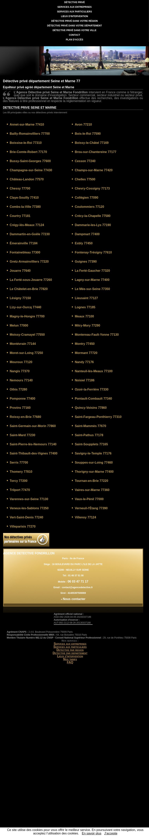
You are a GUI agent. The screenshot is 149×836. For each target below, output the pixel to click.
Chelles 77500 (85, 179)
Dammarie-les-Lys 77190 (93, 225)
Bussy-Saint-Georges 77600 (30, 161)
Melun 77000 (19, 325)
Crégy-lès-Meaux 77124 (27, 225)
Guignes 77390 (86, 261)
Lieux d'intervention (70, 656)
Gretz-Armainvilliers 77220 (29, 261)
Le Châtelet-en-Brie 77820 (29, 289)
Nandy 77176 (84, 362)
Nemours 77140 (21, 380)
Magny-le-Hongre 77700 (27, 316)
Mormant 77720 (86, 353)
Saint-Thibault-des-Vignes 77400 (33, 453)
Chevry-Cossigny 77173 (92, 188)
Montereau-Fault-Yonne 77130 (97, 334)
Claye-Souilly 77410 (24, 197)
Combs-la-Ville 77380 (25, 206)
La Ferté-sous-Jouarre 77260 (31, 279)
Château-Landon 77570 (27, 179)
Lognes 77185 (85, 307)
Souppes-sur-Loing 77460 (94, 462)
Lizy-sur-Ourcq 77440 (25, 307)
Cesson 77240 (85, 161)
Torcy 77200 (18, 480)
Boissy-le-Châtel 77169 (91, 142)
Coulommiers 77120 (89, 206)
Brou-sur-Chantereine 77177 (95, 152)
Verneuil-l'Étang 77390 (91, 508)
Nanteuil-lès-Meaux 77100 (94, 371)
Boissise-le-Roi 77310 (26, 142)
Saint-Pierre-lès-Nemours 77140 (33, 444)
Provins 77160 (20, 407)
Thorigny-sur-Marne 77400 (94, 471)
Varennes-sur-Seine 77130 (29, 499)
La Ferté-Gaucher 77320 (92, 270)
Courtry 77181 (20, 216)
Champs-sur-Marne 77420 (94, 170)
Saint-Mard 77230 (22, 435)
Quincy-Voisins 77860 (91, 407)
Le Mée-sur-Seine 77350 (92, 289)
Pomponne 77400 (22, 398)
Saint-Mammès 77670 (90, 426)
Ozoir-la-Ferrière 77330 (91, 389)
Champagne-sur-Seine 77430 (31, 170)
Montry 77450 (84, 343)
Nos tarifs (70, 659)
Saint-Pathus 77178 (89, 435)
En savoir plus (91, 833)
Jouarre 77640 (20, 270)
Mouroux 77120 (21, 362)
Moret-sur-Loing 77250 (26, 353)
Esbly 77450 (84, 243)
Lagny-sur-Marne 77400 (92, 279)
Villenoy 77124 (85, 517)
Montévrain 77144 (23, 343)
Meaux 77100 (84, 316)
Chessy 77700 (20, 188)
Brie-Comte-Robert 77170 (28, 152)
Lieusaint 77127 (86, 298)
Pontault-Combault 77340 (93, 398)
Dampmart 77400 (87, 234)
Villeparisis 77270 (23, 526)
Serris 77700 (19, 462)
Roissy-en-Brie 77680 (25, 416)
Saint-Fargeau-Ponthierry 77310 (98, 416)
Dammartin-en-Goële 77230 (30, 234)
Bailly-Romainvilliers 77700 (30, 133)
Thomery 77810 (21, 471)
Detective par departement (70, 653)
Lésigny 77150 (20, 298)
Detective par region (70, 650)
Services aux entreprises (70, 643)
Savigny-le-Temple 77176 (93, 453)
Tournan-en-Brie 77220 (91, 480)
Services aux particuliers (70, 646)
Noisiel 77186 (84, 380)
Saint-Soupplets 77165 (91, 444)
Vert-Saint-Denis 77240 (26, 517)
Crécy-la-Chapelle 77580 (92, 216)
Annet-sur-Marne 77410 (27, 124)
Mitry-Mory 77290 (87, 325)
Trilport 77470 (20, 490)
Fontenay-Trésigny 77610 (93, 252)
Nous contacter (74, 599)
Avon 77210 (83, 124)
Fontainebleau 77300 (25, 252)
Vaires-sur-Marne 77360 (92, 490)
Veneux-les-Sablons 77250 (29, 508)
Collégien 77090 (86, 197)
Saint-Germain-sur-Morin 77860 (33, 426)
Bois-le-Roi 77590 (87, 133)
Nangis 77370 (19, 371)
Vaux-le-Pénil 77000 (89, 499)
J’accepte (110, 833)
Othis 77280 (18, 389)
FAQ (70, 662)
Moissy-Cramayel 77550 (27, 334)
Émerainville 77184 (23, 243)
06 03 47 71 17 (77, 581)
